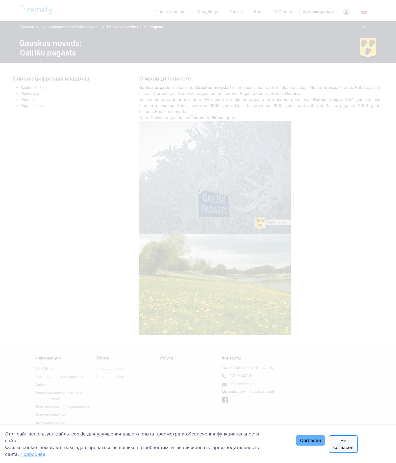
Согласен (310, 440)
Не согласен (343, 444)
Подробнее (32, 454)
